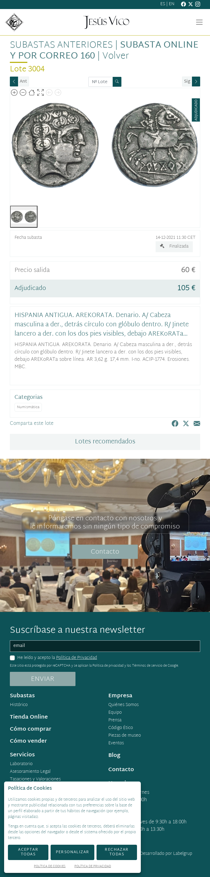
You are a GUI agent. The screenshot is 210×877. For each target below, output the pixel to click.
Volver (115, 56)
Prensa (114, 720)
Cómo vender (28, 741)
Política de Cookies (50, 866)
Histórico (19, 705)
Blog (114, 755)
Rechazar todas (117, 852)
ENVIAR (42, 679)
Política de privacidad (108, 666)
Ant (23, 82)
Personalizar (72, 852)
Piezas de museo (124, 736)
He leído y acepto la (57, 658)
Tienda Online (29, 717)
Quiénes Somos (123, 705)
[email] (105, 646)
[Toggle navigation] (199, 22)
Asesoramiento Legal (30, 772)
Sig (187, 82)
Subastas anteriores (61, 45)
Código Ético (120, 728)
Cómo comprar (30, 729)
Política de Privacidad (76, 658)
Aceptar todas (28, 852)
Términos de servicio (147, 666)
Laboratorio (21, 764)
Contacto (105, 552)
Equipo (115, 713)
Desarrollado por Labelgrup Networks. (143, 857)
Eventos (116, 743)
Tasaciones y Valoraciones (35, 779)
